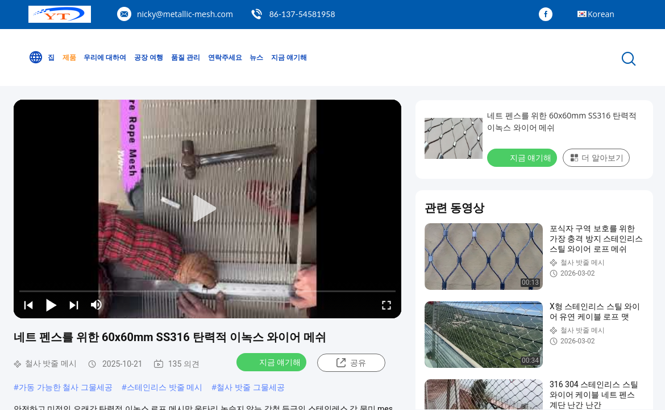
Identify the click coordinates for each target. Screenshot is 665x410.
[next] (74, 304)
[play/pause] (51, 304)
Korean (601, 14)
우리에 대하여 (105, 57)
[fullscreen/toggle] (386, 304)
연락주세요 (225, 57)
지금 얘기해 (289, 57)
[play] (207, 209)
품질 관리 (185, 57)
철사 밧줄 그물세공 (250, 387)
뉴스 (256, 57)
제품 (69, 57)
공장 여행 (148, 57)
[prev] (28, 304)
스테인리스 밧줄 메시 (164, 387)
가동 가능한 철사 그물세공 (66, 387)
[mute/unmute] (96, 304)
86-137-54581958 (302, 14)
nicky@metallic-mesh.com (185, 14)
